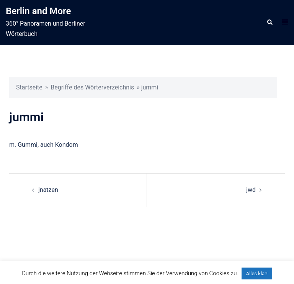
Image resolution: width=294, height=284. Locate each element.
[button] (269, 22)
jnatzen (48, 189)
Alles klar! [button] (257, 273)
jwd (251, 189)
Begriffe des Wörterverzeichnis (92, 87)
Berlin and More (38, 11)
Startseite (29, 87)
